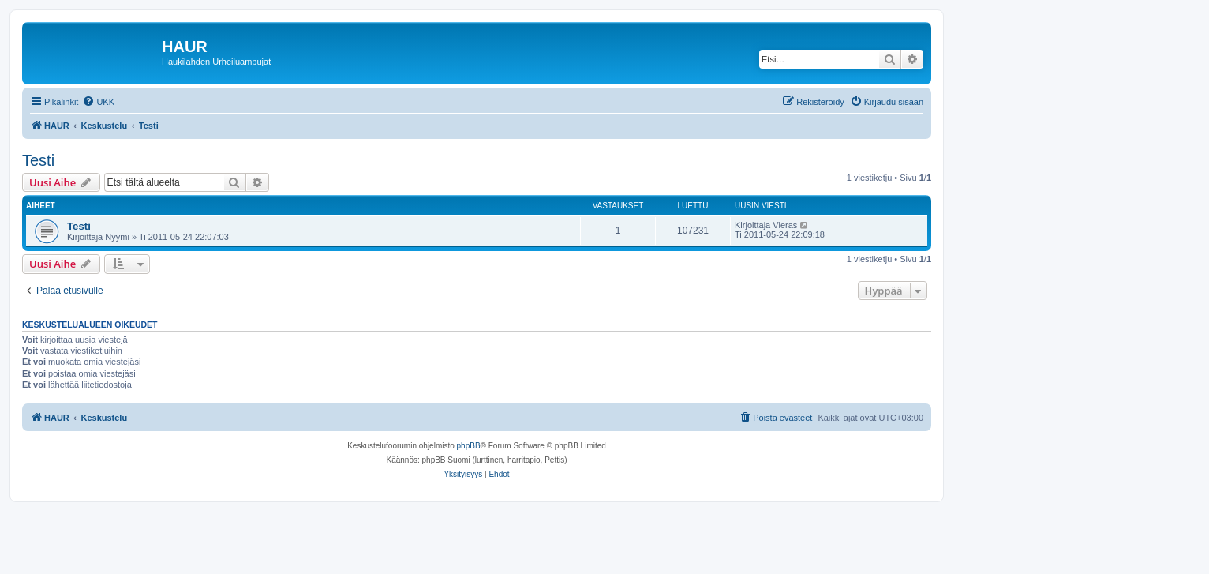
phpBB (469, 445)
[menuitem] (98, 101)
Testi (38, 160)
